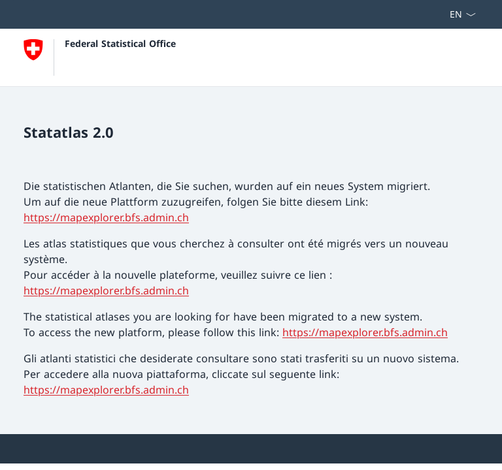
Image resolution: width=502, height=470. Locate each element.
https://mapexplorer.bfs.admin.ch (106, 217)
